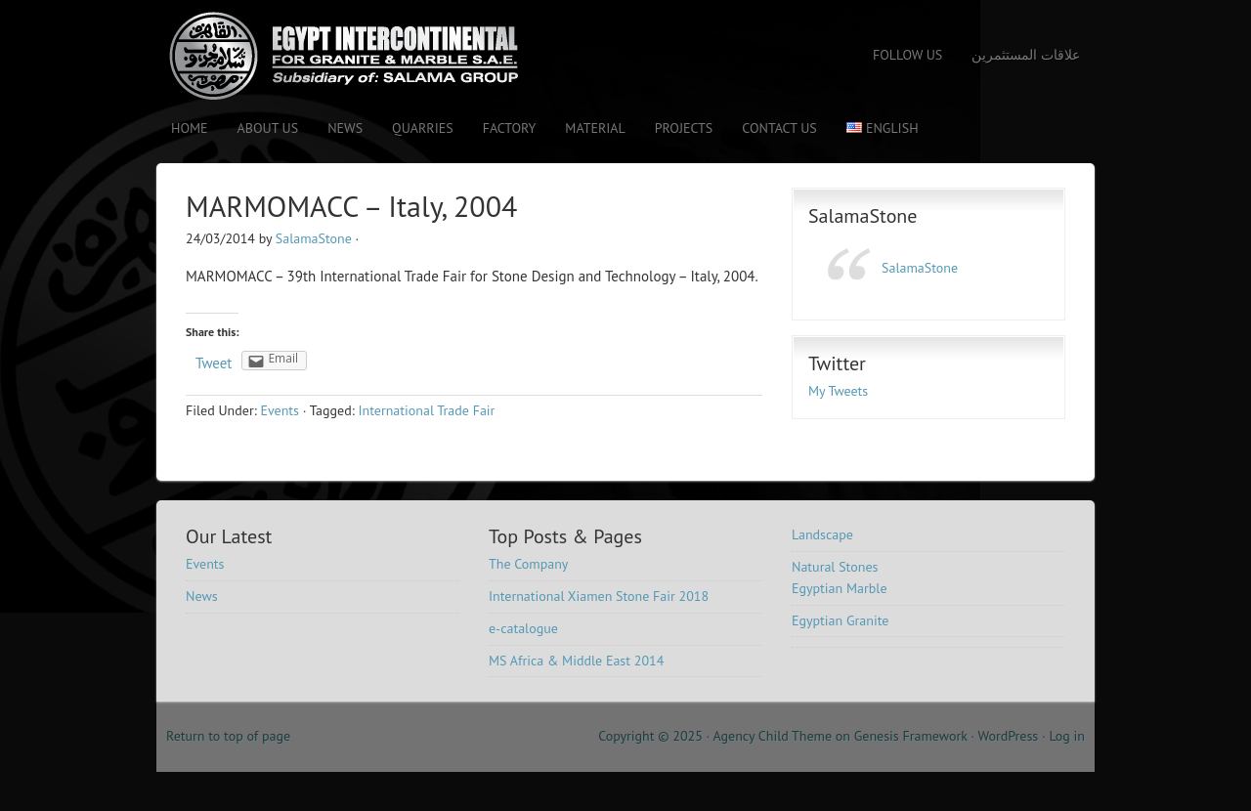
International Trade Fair (427, 410)
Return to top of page (228, 736)
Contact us (779, 128)
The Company (528, 564)
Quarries (422, 128)
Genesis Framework (911, 736)
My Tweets (838, 391)
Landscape (822, 534)
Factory (510, 128)
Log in (1067, 736)
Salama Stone (327, 56)
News (345, 128)
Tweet (213, 363)
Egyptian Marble (839, 588)
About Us (268, 128)
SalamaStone (314, 238)
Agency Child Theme (773, 736)
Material (595, 128)
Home (189, 128)
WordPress (1007, 736)
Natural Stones (835, 567)
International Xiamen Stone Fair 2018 (599, 596)
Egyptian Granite (840, 620)
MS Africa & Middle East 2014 (576, 660)
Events (279, 410)
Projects (684, 128)
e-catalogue (523, 628)
